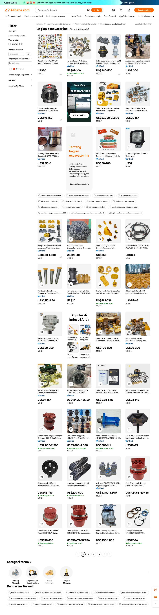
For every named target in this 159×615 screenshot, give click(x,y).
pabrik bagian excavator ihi (49, 195)
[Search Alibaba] (61, 10)
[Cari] (96, 10)
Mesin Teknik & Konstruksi (85, 24)
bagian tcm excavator (18, 604)
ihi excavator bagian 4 (47, 201)
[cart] (121, 10)
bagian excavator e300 (19, 593)
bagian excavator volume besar (70, 604)
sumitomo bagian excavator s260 (123, 207)
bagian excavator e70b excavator (47, 593)
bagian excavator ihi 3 (103, 195)
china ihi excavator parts (134, 598)
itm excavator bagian (71, 207)
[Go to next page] (109, 554)
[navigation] (20, 289)
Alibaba (40, 24)
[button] (88, 10)
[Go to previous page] (78, 554)
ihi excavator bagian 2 (47, 207)
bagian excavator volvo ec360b (80, 598)
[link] (155, 589)
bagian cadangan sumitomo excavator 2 (87, 213)
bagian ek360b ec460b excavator (133, 604)
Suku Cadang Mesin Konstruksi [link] (113, 24)
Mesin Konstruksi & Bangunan (59, 24)
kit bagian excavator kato (77, 593)
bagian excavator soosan (97, 201)
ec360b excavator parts (51, 598)
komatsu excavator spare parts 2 (133, 593)
